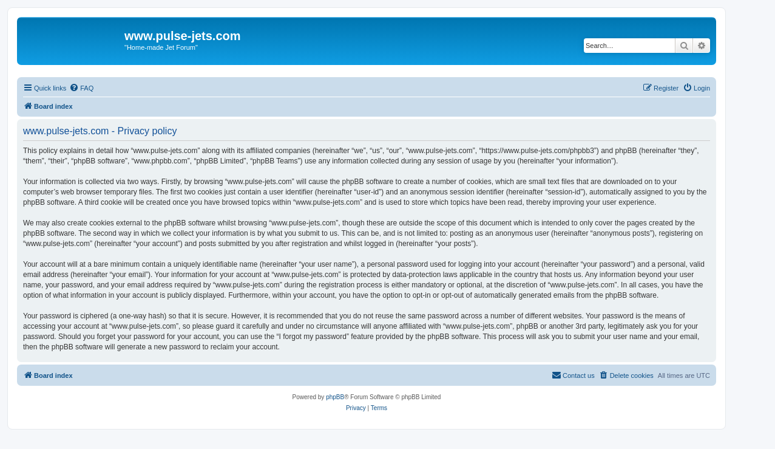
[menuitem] (81, 88)
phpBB (335, 397)
